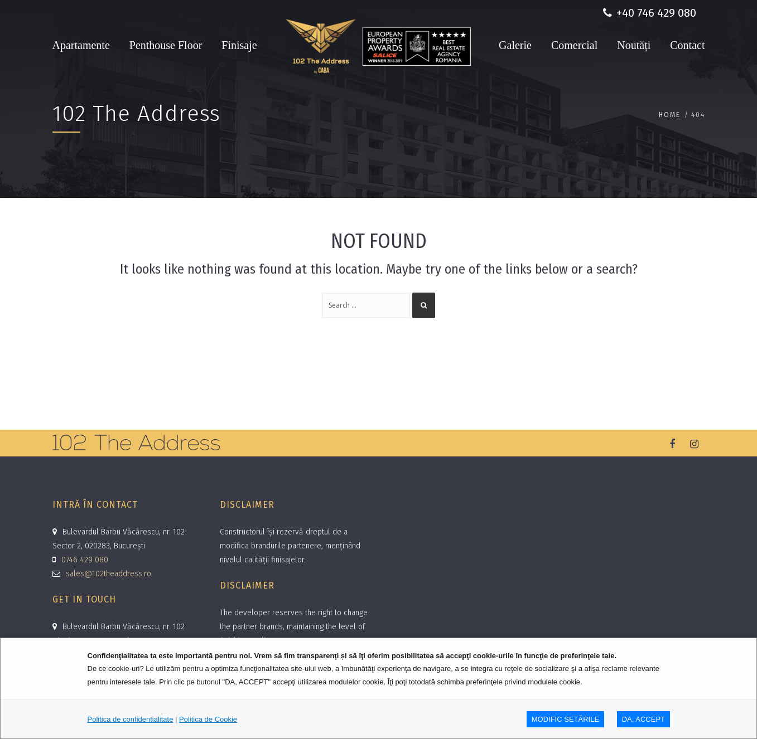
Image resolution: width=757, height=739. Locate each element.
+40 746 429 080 (649, 13)
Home (670, 114)
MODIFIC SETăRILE (565, 719)
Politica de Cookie (208, 719)
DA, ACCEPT (643, 719)
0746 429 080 (84, 560)
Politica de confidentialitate (130, 719)
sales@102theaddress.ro (108, 573)
